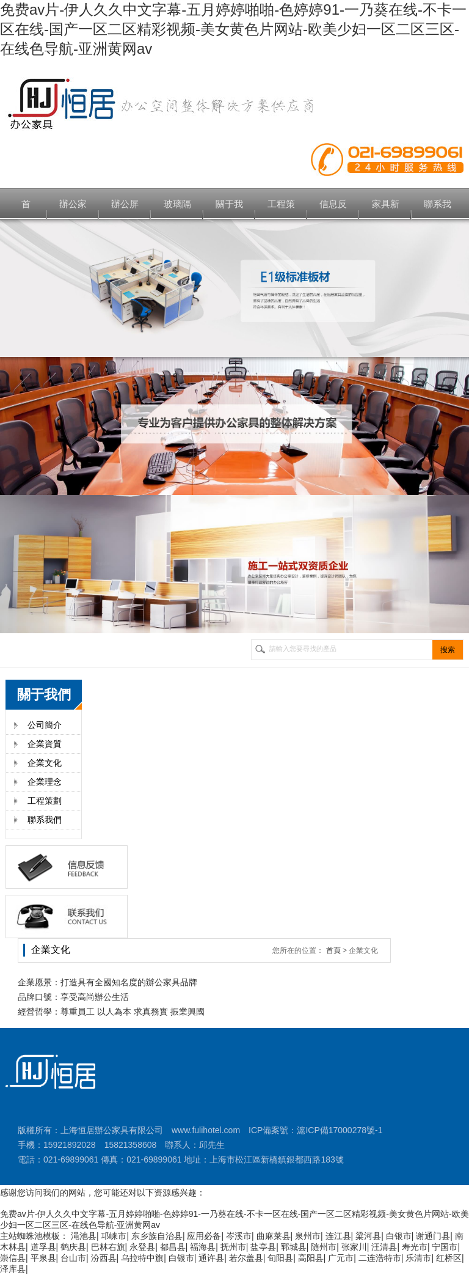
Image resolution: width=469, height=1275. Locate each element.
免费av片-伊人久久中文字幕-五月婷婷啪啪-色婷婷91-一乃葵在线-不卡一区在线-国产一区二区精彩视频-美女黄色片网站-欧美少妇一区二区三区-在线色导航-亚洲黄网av (233, 29)
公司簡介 (44, 725)
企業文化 (44, 763)
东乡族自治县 (157, 1236)
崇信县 (13, 1258)
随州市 (323, 1247)
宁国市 (444, 1247)
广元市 (341, 1258)
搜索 (447, 649)
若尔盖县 (246, 1258)
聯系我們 (44, 820)
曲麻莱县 (273, 1236)
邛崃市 (113, 1236)
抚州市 (233, 1247)
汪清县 (384, 1247)
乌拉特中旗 (142, 1258)
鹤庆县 (73, 1247)
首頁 (333, 950)
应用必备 (204, 1236)
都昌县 (173, 1247)
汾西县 (104, 1258)
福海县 (203, 1247)
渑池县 (83, 1236)
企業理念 (44, 782)
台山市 (73, 1258)
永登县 (142, 1247)
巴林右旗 (108, 1247)
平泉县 (43, 1258)
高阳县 (311, 1258)
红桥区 (449, 1258)
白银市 (399, 1236)
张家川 (354, 1247)
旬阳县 (280, 1258)
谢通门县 (433, 1236)
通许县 (211, 1258)
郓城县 (294, 1247)
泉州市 (308, 1236)
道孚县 (43, 1247)
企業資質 (44, 744)
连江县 (338, 1236)
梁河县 (368, 1236)
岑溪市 (239, 1236)
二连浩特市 (379, 1258)
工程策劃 (44, 801)
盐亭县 (263, 1247)
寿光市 (414, 1247)
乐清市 (418, 1258)
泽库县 (13, 1269)
